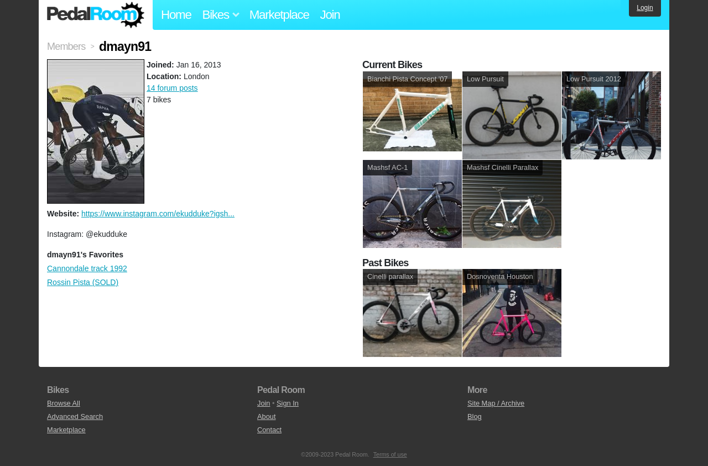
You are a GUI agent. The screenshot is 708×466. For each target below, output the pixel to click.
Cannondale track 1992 (87, 268)
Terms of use (390, 454)
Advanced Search (75, 416)
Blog (474, 416)
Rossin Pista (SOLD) (82, 282)
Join (330, 15)
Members (66, 46)
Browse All (63, 403)
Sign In (288, 403)
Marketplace (279, 15)
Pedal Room (95, 15)
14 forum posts (172, 88)
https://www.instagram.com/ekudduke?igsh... (158, 213)
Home (176, 15)
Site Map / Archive (495, 403)
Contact (269, 430)
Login (645, 8)
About (266, 416)
